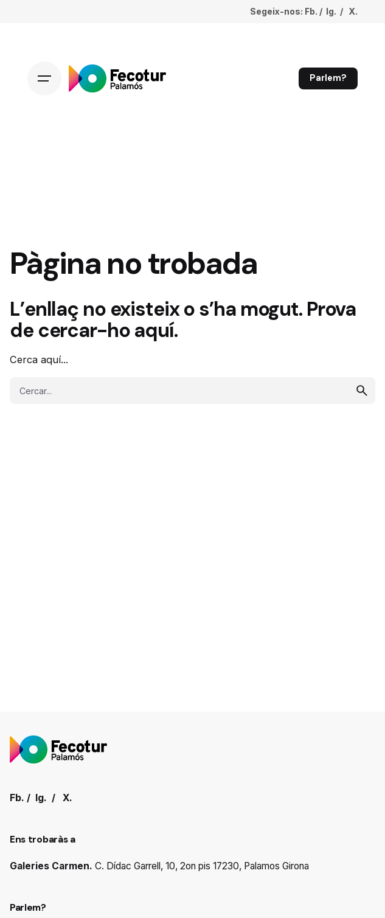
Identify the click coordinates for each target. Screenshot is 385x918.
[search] (362, 390)
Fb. (311, 11)
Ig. (331, 11)
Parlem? (328, 78)
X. (353, 11)
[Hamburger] (44, 78)
